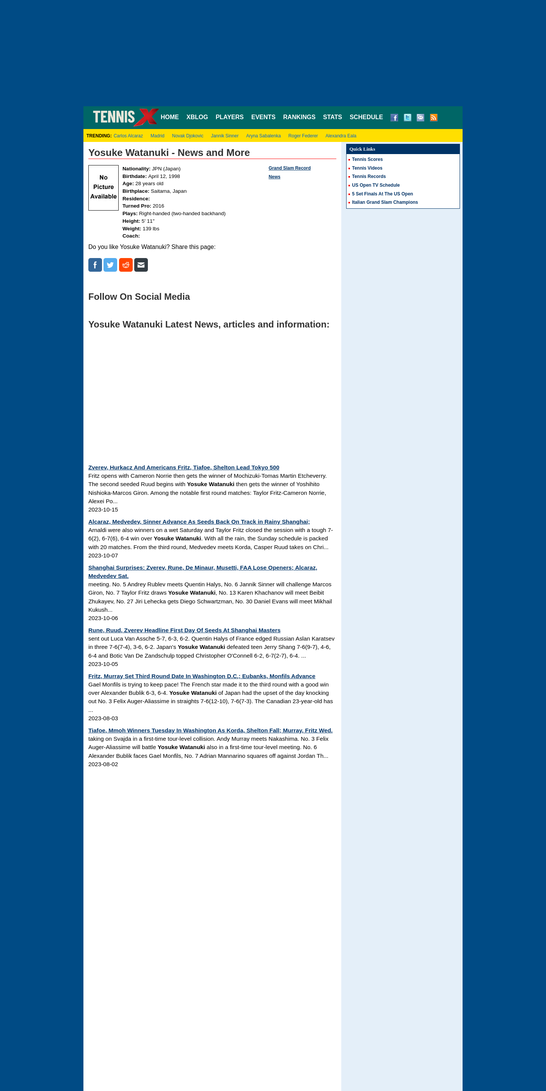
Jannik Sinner (224, 136)
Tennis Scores (367, 159)
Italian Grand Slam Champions (385, 202)
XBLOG (197, 117)
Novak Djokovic (188, 136)
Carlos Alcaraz (128, 136)
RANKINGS (299, 117)
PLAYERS (230, 117)
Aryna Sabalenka (263, 136)
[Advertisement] (273, 53)
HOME (170, 117)
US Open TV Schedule (376, 185)
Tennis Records (369, 176)
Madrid (158, 136)
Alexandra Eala (341, 136)
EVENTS (263, 117)
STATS (332, 117)
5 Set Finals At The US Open (382, 194)
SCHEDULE (366, 117)
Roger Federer (303, 136)
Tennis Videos (367, 168)
